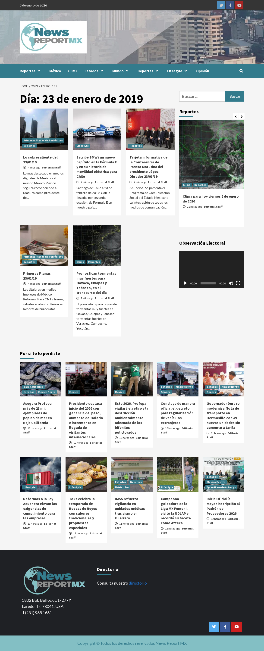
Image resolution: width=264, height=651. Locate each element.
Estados (95, 71)
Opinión (202, 71)
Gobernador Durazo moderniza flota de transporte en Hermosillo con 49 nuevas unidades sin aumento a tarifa (223, 415)
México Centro (216, 482)
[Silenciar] (231, 283)
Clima (80, 262)
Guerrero (136, 482)
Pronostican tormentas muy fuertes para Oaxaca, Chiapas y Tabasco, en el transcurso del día (96, 283)
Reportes (31, 71)
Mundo (121, 71)
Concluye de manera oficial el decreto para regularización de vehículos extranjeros (178, 413)
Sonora (165, 392)
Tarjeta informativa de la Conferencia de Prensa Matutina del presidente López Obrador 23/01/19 (148, 167)
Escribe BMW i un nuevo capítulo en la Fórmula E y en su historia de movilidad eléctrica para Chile (96, 167)
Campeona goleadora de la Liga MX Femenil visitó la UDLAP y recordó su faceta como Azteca (176, 510)
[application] (211, 269)
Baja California (33, 386)
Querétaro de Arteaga (221, 487)
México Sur (122, 487)
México (55, 71)
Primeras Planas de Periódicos (43, 140)
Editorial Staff (51, 167)
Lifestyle (178, 71)
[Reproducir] (185, 283)
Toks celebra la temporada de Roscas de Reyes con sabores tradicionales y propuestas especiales (83, 513)
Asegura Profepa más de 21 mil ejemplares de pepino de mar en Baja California (37, 413)
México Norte (46, 392)
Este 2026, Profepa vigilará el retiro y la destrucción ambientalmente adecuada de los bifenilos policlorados (131, 418)
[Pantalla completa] (238, 283)
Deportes (149, 71)
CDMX (73, 71)
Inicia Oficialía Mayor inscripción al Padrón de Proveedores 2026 (223, 505)
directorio (138, 583)
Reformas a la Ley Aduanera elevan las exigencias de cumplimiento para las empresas (40, 508)
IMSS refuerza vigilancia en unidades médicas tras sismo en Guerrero (130, 508)
